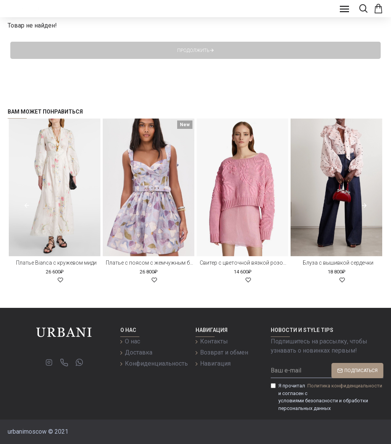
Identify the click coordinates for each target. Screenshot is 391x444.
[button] (27, 205)
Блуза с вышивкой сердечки (338, 263)
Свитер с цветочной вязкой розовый (244, 263)
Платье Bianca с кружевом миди (56, 263)
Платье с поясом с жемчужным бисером (150, 263)
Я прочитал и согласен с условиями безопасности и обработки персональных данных (327, 396)
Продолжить (193, 50)
